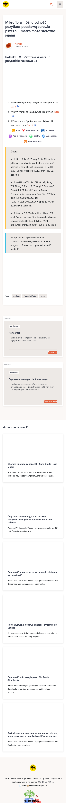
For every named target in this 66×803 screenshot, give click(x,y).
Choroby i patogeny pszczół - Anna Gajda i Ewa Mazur (32, 442)
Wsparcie (47, 795)
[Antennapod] (50, 136)
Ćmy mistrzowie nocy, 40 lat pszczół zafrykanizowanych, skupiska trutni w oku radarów (30, 495)
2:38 (13, 106)
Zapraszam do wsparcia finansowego (29, 355)
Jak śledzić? (14, 303)
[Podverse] (47, 130)
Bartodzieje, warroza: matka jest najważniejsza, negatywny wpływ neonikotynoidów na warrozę (25, 712)
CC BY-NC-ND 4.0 (46, 761)
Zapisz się (52, 328)
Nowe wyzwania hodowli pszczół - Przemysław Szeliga (32, 602)
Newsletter (15, 309)
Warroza (18, 44)
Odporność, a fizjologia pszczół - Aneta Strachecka (28, 655)
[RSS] (16, 130)
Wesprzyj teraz (50, 377)
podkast (16, 272)
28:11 (30, 125)
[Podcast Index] (30, 130)
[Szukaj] (51, 4)
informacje (14, 349)
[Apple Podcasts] (17, 136)
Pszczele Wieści (30, 272)
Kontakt (17, 795)
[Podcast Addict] (33, 141)
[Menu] (60, 4)
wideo (43, 272)
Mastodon (35, 795)
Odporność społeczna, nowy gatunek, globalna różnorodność (32, 550)
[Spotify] (34, 136)
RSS (26, 795)
